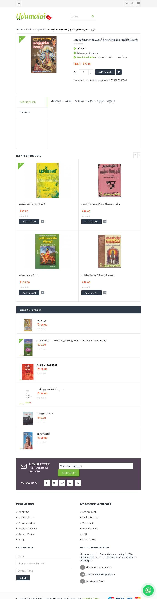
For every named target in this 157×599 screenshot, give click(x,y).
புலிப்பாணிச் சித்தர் (29, 274)
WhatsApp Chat (95, 574)
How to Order (89, 521)
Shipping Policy (26, 521)
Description (28, 102)
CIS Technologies (90, 591)
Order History (89, 510)
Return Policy (25, 527)
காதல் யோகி (43, 433)
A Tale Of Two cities (47, 364)
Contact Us (87, 532)
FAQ (83, 527)
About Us (22, 504)
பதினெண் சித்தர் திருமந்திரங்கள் (97, 274)
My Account (88, 504)
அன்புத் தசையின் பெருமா (50, 389)
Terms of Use (25, 510)
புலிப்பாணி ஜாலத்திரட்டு (32, 203)
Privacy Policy (25, 516)
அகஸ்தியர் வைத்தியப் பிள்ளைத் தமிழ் (100, 203)
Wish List (86, 516)
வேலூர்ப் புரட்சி (45, 413)
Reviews (25, 112)
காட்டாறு (41, 320)
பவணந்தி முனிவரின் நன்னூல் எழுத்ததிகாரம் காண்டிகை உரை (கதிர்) (71, 340)
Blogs (20, 532)
